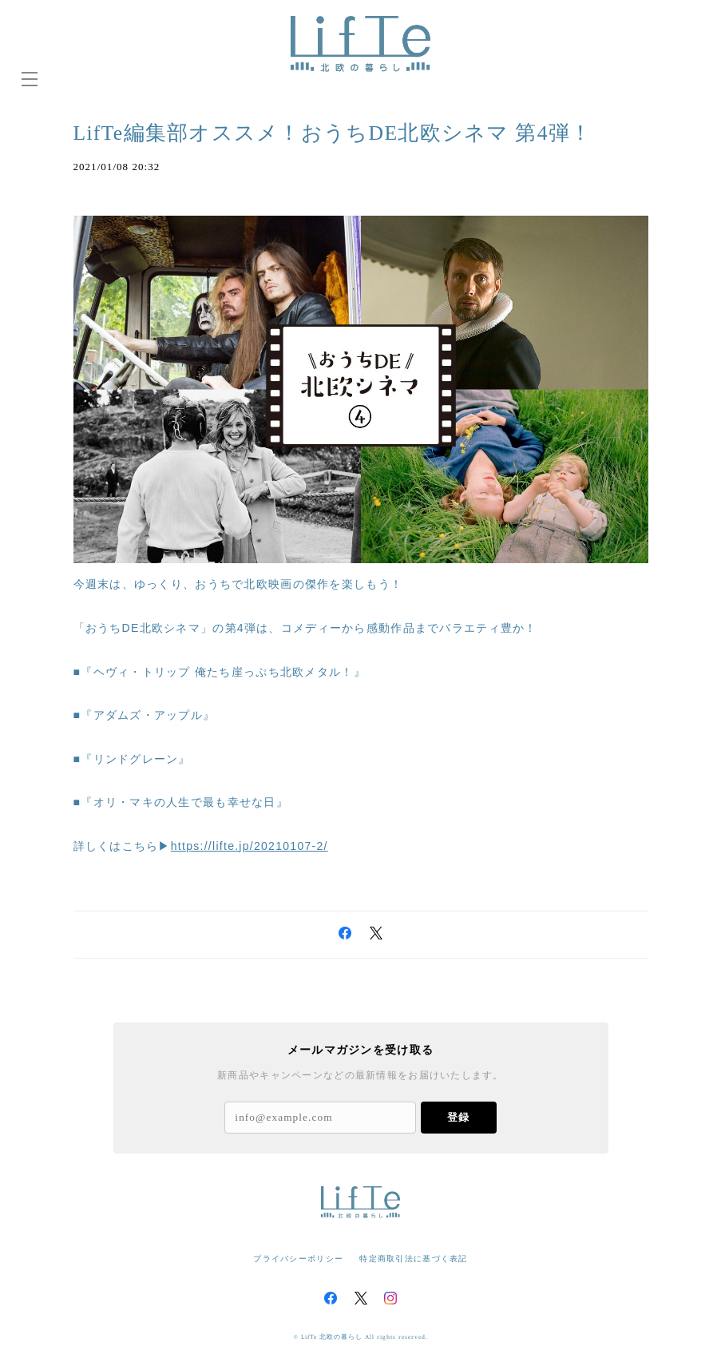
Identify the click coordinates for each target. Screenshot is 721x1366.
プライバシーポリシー (298, 1258)
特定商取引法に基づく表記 (413, 1258)
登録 (458, 1117)
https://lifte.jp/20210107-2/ (249, 846)
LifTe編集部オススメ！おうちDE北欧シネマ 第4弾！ (352, 132)
